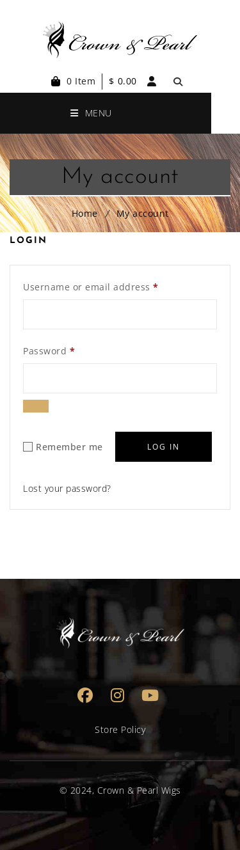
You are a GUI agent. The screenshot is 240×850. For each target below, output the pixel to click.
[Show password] (36, 406)
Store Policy (120, 729)
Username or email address (91, 285)
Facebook (85, 695)
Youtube (150, 695)
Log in (163, 446)
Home (85, 213)
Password (49, 349)
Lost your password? (67, 488)
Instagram (118, 695)
